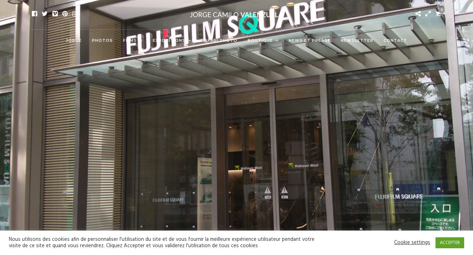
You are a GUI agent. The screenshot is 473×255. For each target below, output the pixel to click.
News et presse (309, 40)
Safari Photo (219, 40)
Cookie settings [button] (412, 243)
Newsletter (357, 40)
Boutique (260, 40)
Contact (395, 40)
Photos (102, 40)
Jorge (74, 40)
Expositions (169, 40)
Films (130, 40)
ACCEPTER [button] (450, 242)
